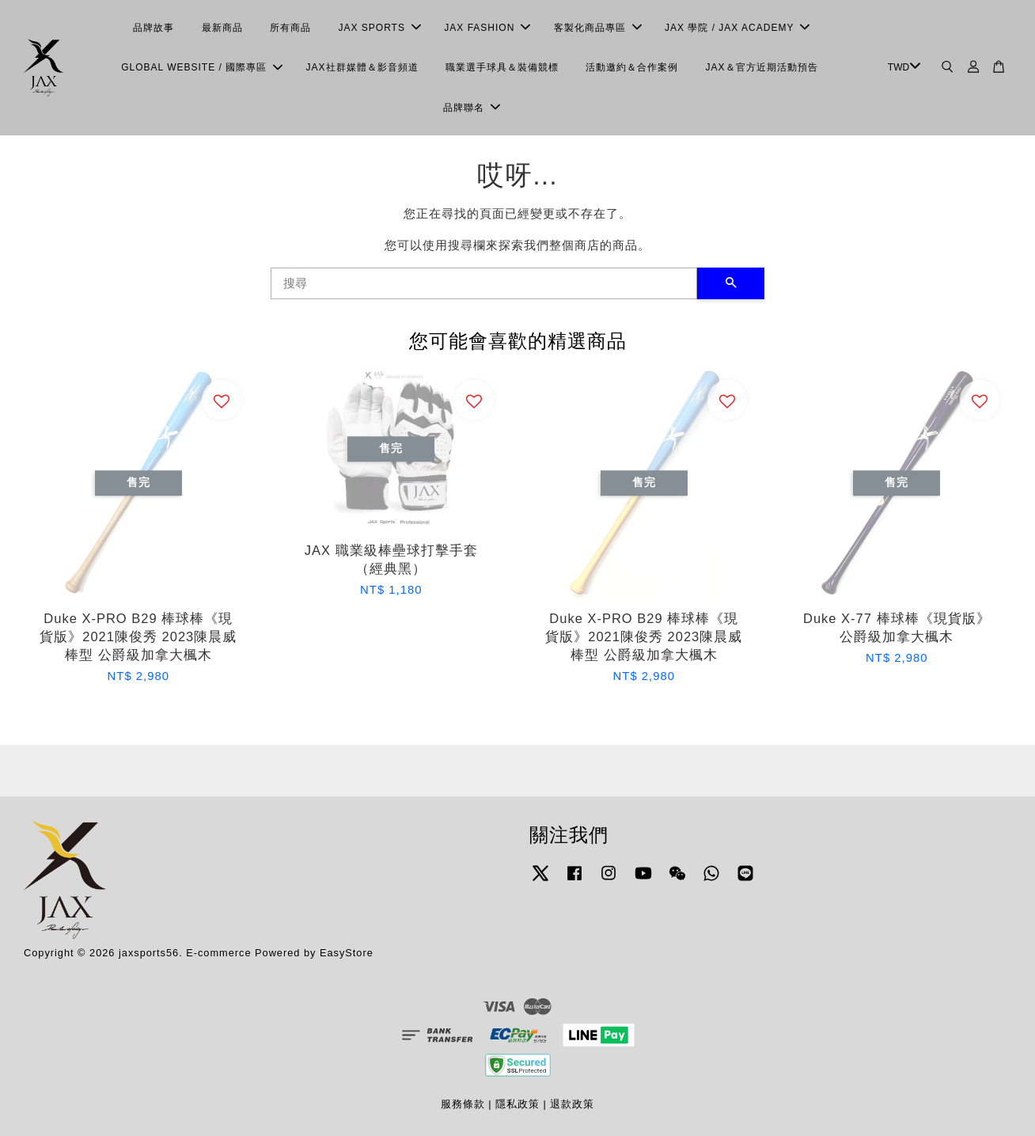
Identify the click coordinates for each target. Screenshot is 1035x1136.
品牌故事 (153, 27)
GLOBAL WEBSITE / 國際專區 (201, 67)
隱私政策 (517, 1104)
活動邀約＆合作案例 (632, 67)
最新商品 (222, 27)
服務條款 (463, 1104)
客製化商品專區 (598, 27)
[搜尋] (484, 283)
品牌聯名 (471, 107)
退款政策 (572, 1104)
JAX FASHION (487, 27)
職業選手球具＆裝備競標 (502, 67)
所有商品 (290, 27)
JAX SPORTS (379, 27)
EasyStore (346, 953)
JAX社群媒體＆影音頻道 (362, 67)
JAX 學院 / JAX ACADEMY (737, 27)
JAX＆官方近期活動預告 (762, 67)
